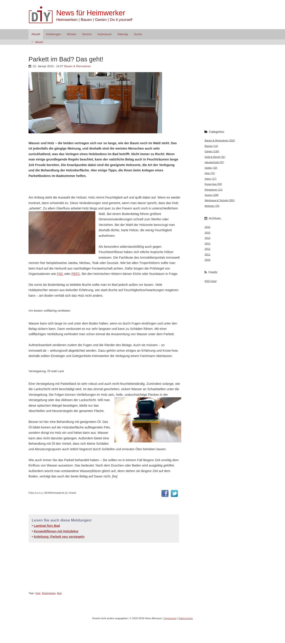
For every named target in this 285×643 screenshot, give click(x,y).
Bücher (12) (211, 146)
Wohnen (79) (212, 206)
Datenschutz (186, 618)
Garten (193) (212, 151)
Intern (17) (210, 178)
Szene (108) (212, 195)
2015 (207, 232)
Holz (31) (210, 173)
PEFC (75, 274)
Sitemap (123, 34)
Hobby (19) (211, 167)
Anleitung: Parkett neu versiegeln (59, 536)
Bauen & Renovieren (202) (220, 140)
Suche (138, 34)
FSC (60, 274)
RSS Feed (210, 281)
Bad (59, 593)
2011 (207, 254)
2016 (207, 227)
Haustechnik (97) (214, 162)
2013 (207, 243)
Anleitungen (53, 34)
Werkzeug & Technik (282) (220, 200)
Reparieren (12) (214, 189)
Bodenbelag (48, 593)
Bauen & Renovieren (77, 66)
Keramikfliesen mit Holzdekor (56, 531)
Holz (38, 593)
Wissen (71, 34)
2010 (207, 259)
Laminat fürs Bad (47, 525)
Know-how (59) (213, 184)
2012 (207, 248)
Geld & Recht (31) (215, 157)
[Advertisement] (80, 186)
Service (87, 34)
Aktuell (35, 34)
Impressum (105, 34)
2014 (207, 238)
